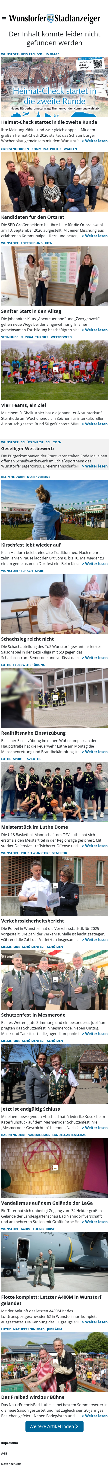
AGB (4, 1453)
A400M (26, 1229)
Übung (39, 665)
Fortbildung (32, 243)
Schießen (54, 442)
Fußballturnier (35, 337)
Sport (40, 571)
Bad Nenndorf (14, 1135)
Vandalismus (39, 1135)
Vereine (44, 477)
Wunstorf (10, 54)
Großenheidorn (15, 149)
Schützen (55, 947)
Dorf (31, 477)
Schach (27, 571)
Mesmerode (11, 947)
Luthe (6, 665)
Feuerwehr (22, 665)
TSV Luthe (33, 759)
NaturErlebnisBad (29, 1329)
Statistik (59, 853)
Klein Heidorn (13, 477)
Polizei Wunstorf (36, 853)
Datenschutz (11, 1464)
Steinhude (10, 337)
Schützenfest (32, 442)
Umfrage (51, 54)
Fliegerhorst (44, 1229)
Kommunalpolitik (46, 149)
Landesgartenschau (69, 1135)
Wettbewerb (61, 337)
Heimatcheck (32, 54)
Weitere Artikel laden (54, 1426)
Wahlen (70, 149)
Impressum (9, 1443)
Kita (48, 243)
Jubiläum (54, 1329)
